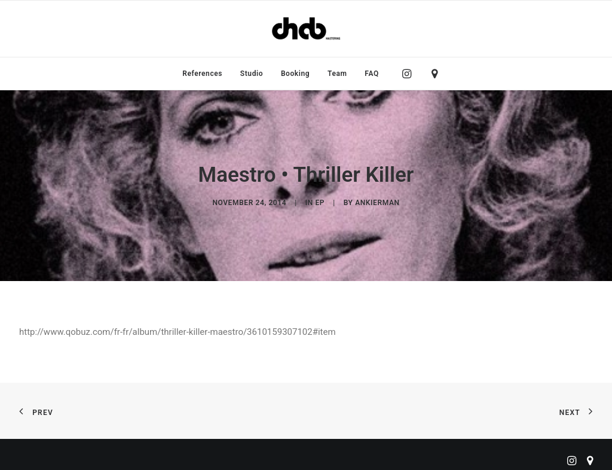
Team (337, 73)
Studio (251, 73)
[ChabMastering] (306, 29)
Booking (295, 73)
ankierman (377, 198)
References (202, 73)
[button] (409, 73)
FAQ (372, 73)
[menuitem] (202, 73)
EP (320, 198)
